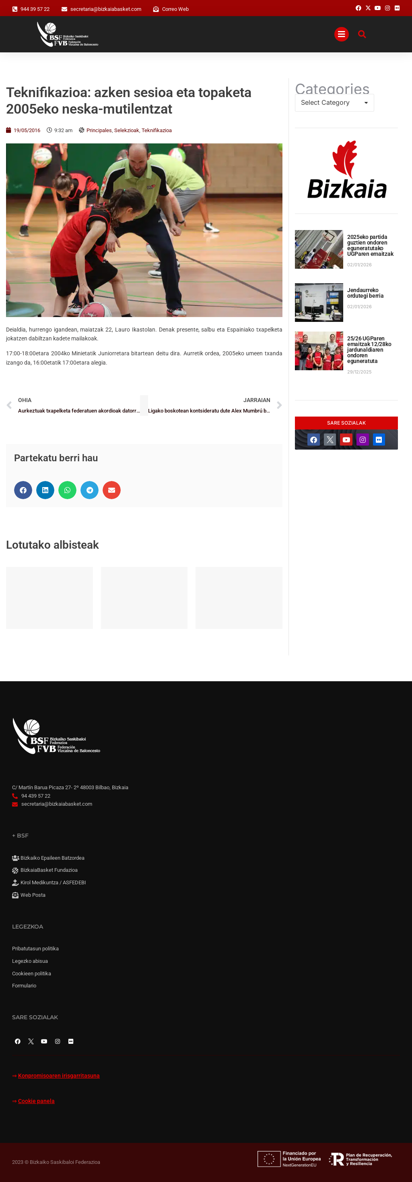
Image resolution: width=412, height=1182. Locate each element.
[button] (23, 490)
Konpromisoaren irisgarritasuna (59, 1075)
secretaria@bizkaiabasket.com (105, 9)
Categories (332, 89)
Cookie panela (36, 1101)
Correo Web (175, 9)
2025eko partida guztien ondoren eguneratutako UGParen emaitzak (370, 245)
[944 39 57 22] (15, 9)
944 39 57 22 (35, 9)
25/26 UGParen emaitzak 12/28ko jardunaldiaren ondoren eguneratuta (369, 349)
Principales (99, 130)
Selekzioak (126, 130)
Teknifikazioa (157, 130)
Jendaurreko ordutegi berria (365, 293)
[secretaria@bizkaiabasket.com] (64, 9)
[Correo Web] (156, 9)
